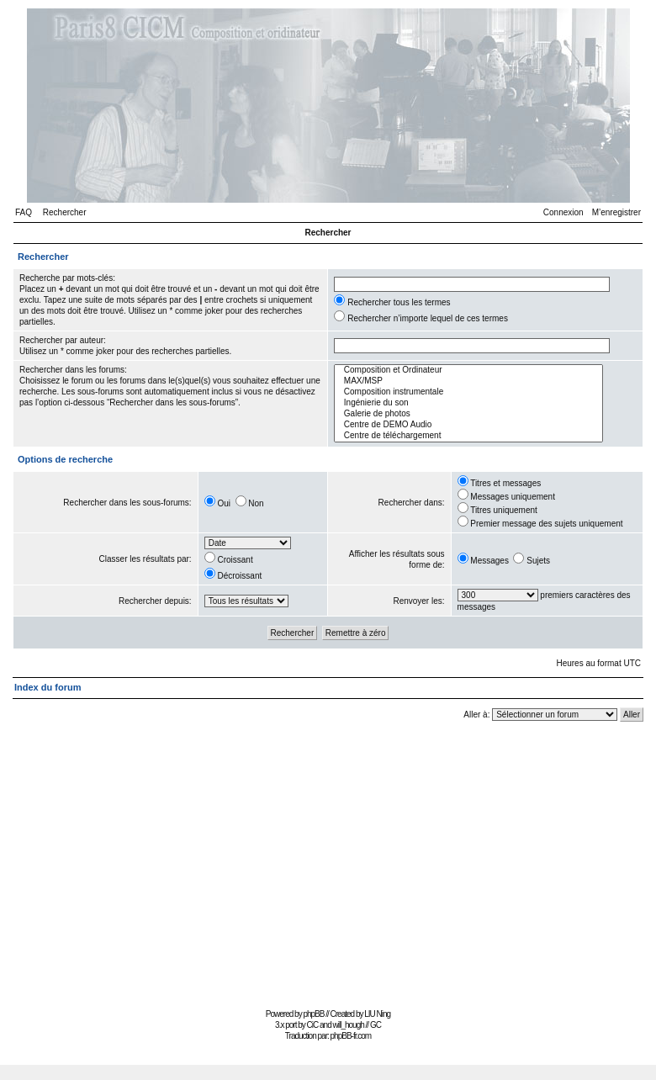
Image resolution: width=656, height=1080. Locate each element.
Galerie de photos (468, 414)
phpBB (313, 1014)
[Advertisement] (328, 867)
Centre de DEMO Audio (468, 425)
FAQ (23, 212)
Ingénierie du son (468, 403)
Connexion (563, 212)
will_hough (348, 1025)
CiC (313, 1025)
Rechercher (65, 212)
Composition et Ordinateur (468, 370)
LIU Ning (377, 1014)
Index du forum (47, 687)
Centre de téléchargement (468, 436)
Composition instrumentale (468, 392)
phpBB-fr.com (351, 1035)
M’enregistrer (616, 212)
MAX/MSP (468, 381)
